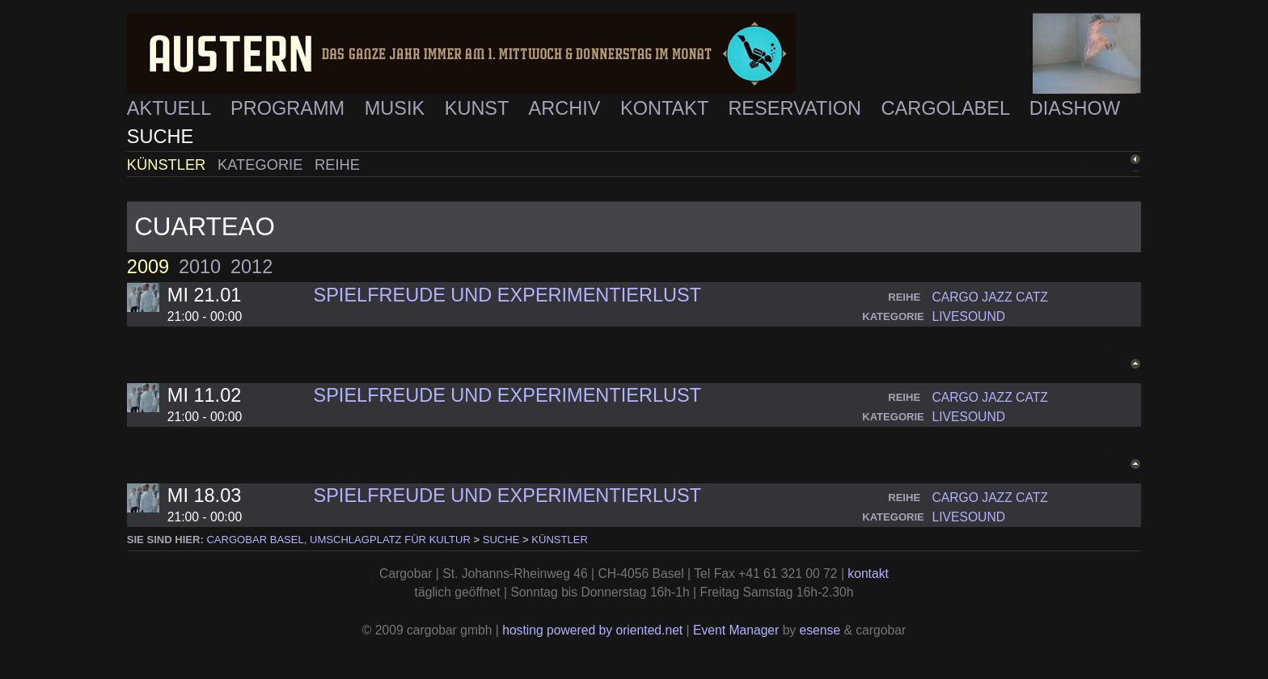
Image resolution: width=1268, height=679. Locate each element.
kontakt (868, 573)
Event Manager (736, 630)
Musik (397, 108)
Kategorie (262, 164)
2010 (200, 266)
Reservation (797, 108)
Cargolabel (948, 108)
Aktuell (171, 108)
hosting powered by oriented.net (592, 630)
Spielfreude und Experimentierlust (507, 295)
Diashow (1074, 108)
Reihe (337, 164)
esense (820, 630)
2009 (148, 266)
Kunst (479, 108)
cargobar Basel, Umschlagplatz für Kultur (338, 540)
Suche (160, 136)
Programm (290, 108)
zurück (1106, 162)
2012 (251, 266)
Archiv (567, 108)
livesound (968, 316)
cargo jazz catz (989, 297)
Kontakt (666, 108)
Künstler (168, 164)
